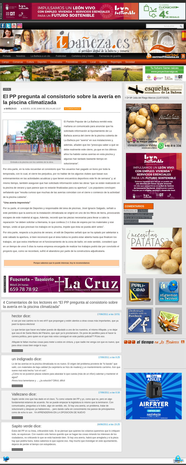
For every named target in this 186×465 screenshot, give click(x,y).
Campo (5, 62)
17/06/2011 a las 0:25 (109, 357)
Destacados (56, 62)
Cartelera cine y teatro (83, 56)
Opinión (103, 62)
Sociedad (130, 62)
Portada (7, 56)
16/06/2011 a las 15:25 (108, 424)
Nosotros (20, 56)
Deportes (42, 62)
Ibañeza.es (94, 43)
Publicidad (61, 56)
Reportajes (116, 62)
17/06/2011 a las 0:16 (109, 392)
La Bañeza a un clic (40, 56)
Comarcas (18, 62)
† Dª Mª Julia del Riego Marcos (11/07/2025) (147, 98)
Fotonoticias (72, 62)
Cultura (30, 62)
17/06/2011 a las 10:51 (108, 314)
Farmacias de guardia (110, 56)
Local (93, 62)
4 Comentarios (72, 109)
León (84, 62)
